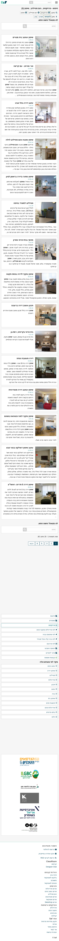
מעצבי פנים (53, 910)
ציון (36, 17)
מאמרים (53, 620)
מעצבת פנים (51, 703)
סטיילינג (53, 675)
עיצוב (54, 689)
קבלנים (54, 916)
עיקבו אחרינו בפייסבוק (48, 854)
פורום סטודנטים (51, 897)
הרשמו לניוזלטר (50, 849)
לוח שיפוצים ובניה (50, 634)
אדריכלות (52, 680)
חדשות (53, 616)
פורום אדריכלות (51, 889)
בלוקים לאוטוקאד (50, 878)
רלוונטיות (48, 17)
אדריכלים (53, 908)
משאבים (54, 880)
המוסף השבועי (51, 648)
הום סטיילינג (52, 894)
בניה (54, 694)
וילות (54, 717)
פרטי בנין (53, 875)
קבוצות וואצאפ (50, 657)
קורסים (54, 864)
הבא (31, 543)
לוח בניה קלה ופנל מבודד (47, 639)
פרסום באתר (52, 927)
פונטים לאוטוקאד (50, 883)
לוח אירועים (52, 644)
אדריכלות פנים (51, 707)
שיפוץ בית (52, 698)
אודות (55, 924)
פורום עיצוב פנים (51, 891)
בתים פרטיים (51, 712)
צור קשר (54, 929)
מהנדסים (53, 913)
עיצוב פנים (52, 666)
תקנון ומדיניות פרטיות (49, 921)
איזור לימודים (51, 653)
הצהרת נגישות (52, 932)
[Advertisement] (29, 562)
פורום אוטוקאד (51, 899)
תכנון (54, 684)
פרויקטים (53, 625)
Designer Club (51, 867)
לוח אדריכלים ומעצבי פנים (47, 630)
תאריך (41, 17)
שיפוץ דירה (52, 671)
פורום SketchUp (51, 902)
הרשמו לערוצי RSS (49, 858)
